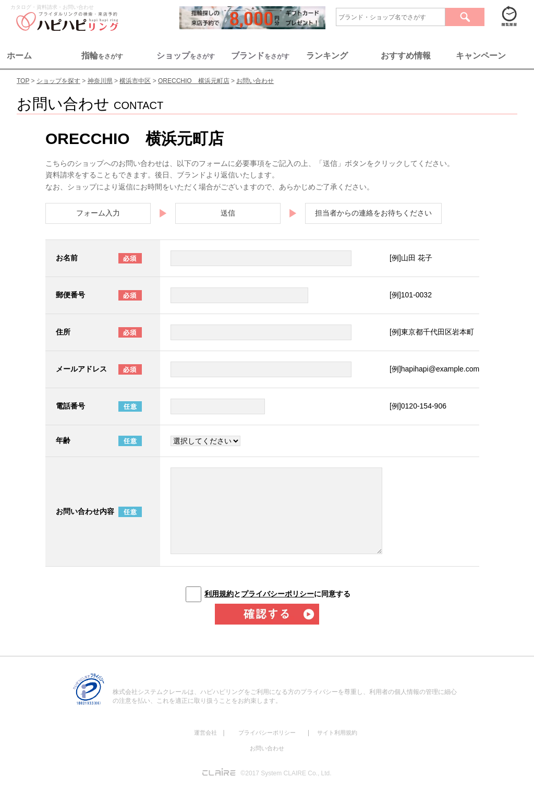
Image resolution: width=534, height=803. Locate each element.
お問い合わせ (267, 748)
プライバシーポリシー (277, 594)
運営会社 (205, 732)
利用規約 (219, 594)
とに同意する (277, 594)
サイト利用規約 (337, 732)
